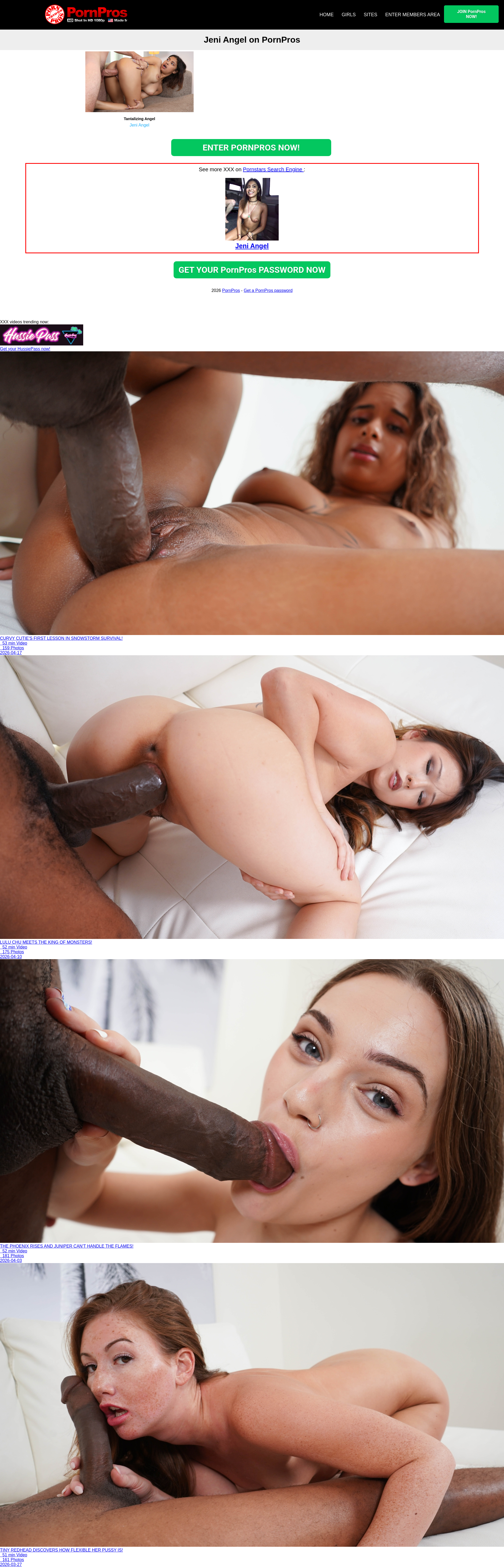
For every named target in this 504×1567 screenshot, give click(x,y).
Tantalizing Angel (139, 119)
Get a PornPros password (268, 290)
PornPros (231, 290)
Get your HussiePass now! (25, 349)
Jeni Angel (139, 125)
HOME (326, 14)
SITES (370, 14)
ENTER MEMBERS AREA (412, 14)
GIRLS (349, 14)
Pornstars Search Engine (273, 169)
